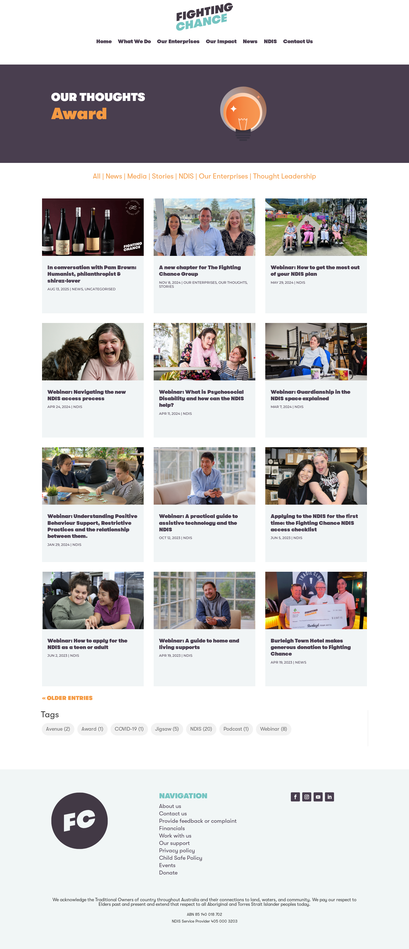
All (97, 176)
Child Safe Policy (180, 858)
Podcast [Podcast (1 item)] (236, 729)
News (250, 41)
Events (167, 865)
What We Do (134, 41)
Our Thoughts (232, 282)
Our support (174, 843)
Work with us (175, 835)
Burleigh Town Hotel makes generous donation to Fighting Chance (311, 647)
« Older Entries (67, 698)
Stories (163, 176)
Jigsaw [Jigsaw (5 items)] (167, 729)
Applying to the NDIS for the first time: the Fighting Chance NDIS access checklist (314, 522)
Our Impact (221, 41)
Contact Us (298, 41)
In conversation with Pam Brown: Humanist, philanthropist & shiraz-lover (91, 274)
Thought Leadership (284, 176)
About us (170, 806)
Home (104, 41)
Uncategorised (100, 289)
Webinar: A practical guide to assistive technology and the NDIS (198, 522)
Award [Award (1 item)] (92, 729)
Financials (172, 828)
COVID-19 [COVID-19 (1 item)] (129, 729)
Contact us (173, 813)
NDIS (270, 41)
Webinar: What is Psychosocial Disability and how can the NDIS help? (201, 398)
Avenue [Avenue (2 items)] (58, 729)
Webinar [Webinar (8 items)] (273, 729)
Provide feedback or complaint (198, 821)
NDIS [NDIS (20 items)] (201, 729)
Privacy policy (177, 850)
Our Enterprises (178, 41)
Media (137, 176)
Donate (168, 872)
